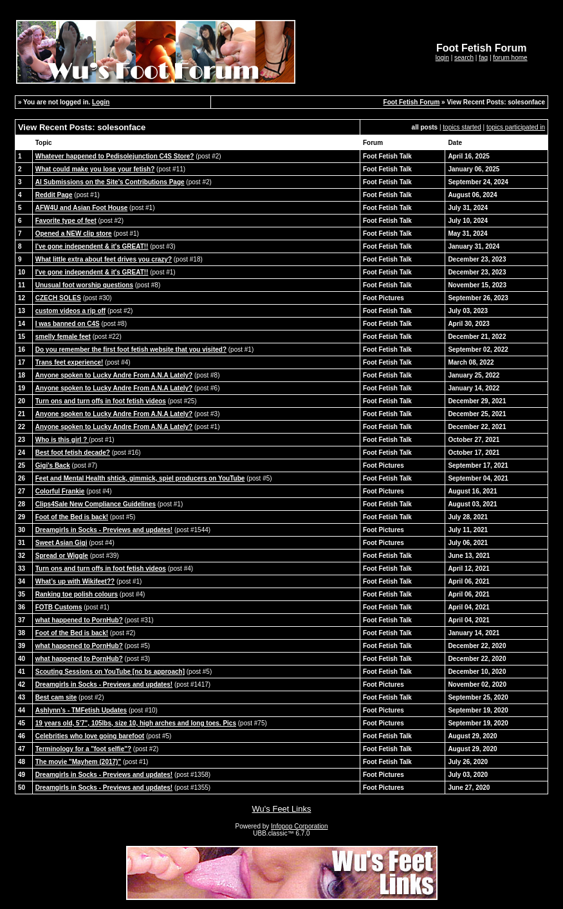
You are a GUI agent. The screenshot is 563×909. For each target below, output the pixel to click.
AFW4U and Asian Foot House (81, 207)
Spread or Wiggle (61, 555)
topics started (462, 127)
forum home (510, 57)
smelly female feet (63, 336)
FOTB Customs (58, 607)
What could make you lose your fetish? (95, 169)
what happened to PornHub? (79, 620)
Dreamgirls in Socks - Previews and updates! (103, 529)
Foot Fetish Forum (411, 102)
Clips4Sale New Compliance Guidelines (95, 504)
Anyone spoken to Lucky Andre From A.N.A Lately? (113, 375)
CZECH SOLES (58, 297)
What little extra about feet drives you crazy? (103, 259)
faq (483, 57)
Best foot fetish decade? (72, 452)
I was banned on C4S (67, 323)
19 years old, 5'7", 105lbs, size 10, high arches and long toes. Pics (135, 723)
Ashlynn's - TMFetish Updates (81, 710)
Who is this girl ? (62, 439)
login (442, 57)
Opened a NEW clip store (73, 233)
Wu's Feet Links (281, 809)
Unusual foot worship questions (84, 285)
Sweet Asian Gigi (61, 542)
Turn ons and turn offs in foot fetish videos (100, 401)
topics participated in (515, 127)
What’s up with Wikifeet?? (75, 581)
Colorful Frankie (60, 491)
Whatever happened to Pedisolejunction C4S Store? (114, 156)
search (464, 57)
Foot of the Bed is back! (71, 517)
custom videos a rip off (70, 310)
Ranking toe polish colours (76, 594)
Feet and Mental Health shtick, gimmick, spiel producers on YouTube (140, 478)
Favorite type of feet (66, 220)
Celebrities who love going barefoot (89, 736)
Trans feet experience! (69, 362)
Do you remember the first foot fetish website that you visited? (130, 349)
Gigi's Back (52, 465)
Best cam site (56, 697)
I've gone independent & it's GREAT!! (92, 246)
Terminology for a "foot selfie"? (83, 748)
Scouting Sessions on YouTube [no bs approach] (110, 671)
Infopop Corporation (299, 826)
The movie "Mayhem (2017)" (78, 761)
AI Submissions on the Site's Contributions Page (110, 182)
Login (100, 102)
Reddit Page (54, 194)
